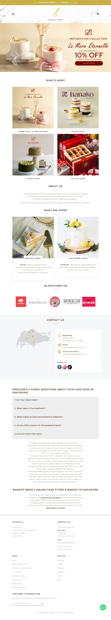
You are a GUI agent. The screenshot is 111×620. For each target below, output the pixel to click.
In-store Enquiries (64, 547)
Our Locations (17, 572)
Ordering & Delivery (19, 576)
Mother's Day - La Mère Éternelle (33, 131)
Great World (17, 527)
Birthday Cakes (33, 258)
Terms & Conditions (19, 587)
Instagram (61, 572)
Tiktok (59, 576)
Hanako (60, 564)
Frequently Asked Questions (22, 568)
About (14, 560)
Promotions (16, 580)
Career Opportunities (19, 564)
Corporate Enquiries (65, 549)
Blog (59, 580)
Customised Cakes (78, 258)
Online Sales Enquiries (66, 527)
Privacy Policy (17, 583)
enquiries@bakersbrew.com (74, 347)
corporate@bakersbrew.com (74, 354)
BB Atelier (61, 560)
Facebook (60, 568)
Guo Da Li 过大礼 (78, 178)
